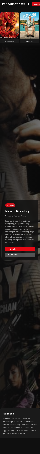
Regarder (12, 249)
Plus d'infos (13, 254)
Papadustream (12, 4)
